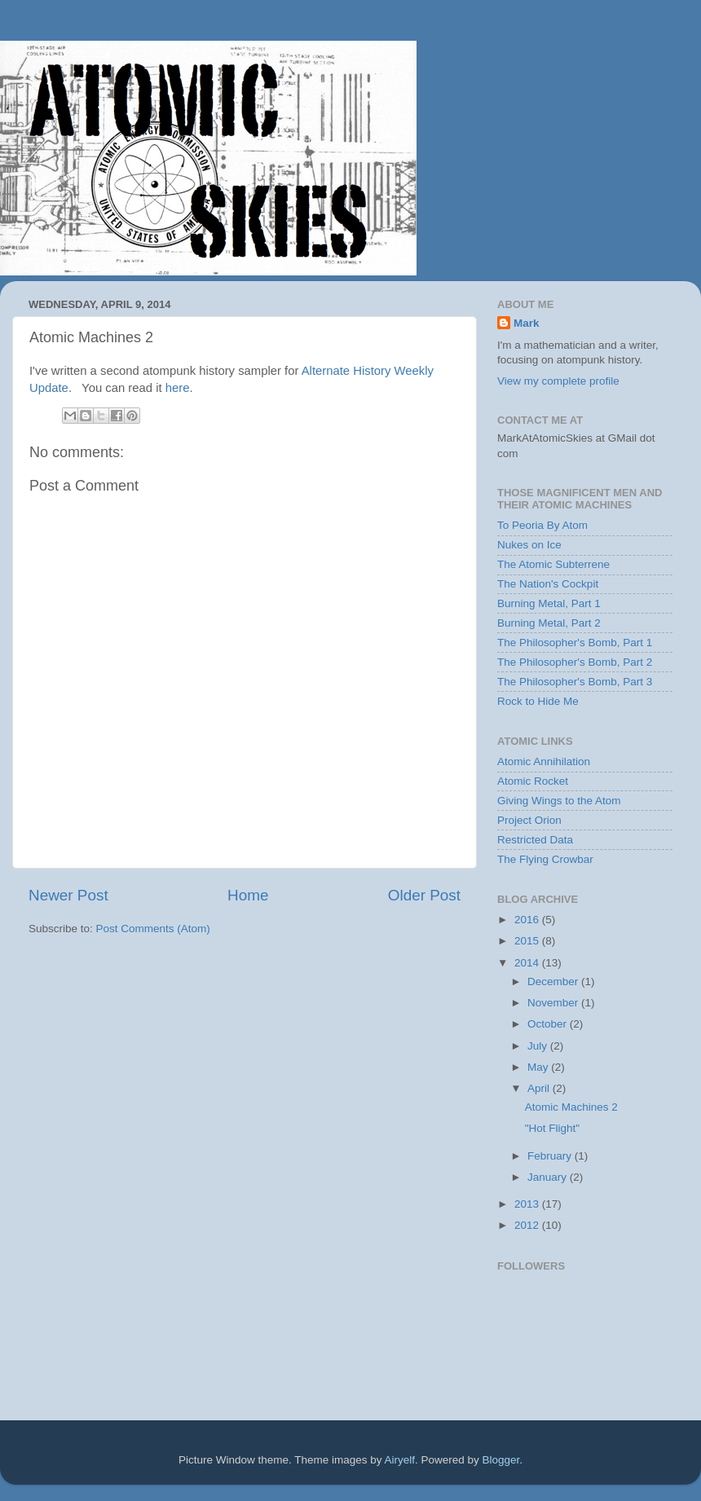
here (177, 387)
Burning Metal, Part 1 (549, 603)
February (551, 1156)
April (540, 1088)
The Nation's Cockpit (547, 584)
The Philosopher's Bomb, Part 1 (574, 642)
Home (247, 895)
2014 (528, 963)
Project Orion (529, 820)
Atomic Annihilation (543, 761)
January (548, 1177)
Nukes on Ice (529, 545)
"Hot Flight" (552, 1128)
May (539, 1067)
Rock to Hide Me (538, 701)
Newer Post (68, 895)
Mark (527, 323)
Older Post (424, 895)
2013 (528, 1204)
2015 (528, 941)
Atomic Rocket (532, 781)
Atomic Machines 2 (571, 1107)
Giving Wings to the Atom (559, 801)
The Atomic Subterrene (553, 564)
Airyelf (400, 1460)
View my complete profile (558, 381)
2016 (528, 919)
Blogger (501, 1460)
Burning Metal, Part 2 (549, 623)
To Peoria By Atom (542, 525)
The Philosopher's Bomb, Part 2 (574, 662)
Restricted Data (535, 840)
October (548, 1024)
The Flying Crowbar (545, 859)
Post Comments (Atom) (153, 928)
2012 (528, 1225)
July (538, 1046)
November (554, 1003)
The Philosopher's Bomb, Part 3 (574, 682)
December (554, 981)
